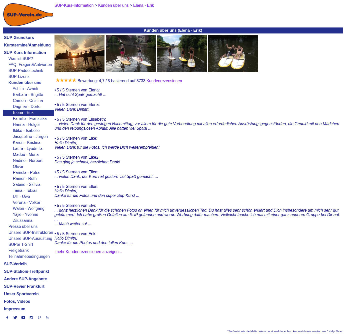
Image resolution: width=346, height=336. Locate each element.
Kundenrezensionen (163, 81)
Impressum (14, 309)
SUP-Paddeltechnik (25, 70)
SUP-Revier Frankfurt (24, 286)
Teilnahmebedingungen (29, 256)
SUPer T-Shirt (20, 244)
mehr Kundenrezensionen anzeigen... (89, 252)
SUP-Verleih (15, 264)
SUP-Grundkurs (19, 37)
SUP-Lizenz (19, 76)
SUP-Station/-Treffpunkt (26, 271)
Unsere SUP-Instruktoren (30, 232)
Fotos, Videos (17, 301)
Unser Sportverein (21, 294)
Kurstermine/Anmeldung (27, 45)
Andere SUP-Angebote (25, 279)
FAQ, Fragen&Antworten (30, 64)
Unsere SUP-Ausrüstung (30, 238)
